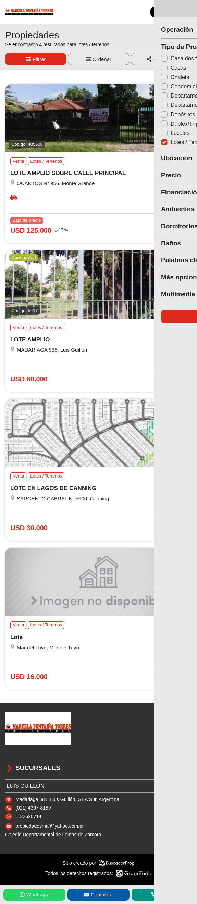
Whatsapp (35, 894)
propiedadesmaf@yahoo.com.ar (49, 826)
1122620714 (28, 816)
